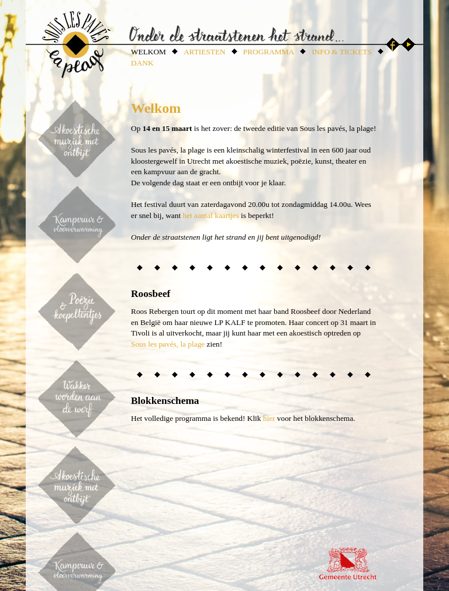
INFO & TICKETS (342, 51)
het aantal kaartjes (210, 215)
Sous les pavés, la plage (168, 344)
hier (269, 418)
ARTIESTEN (205, 51)
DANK (142, 62)
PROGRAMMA (268, 51)
